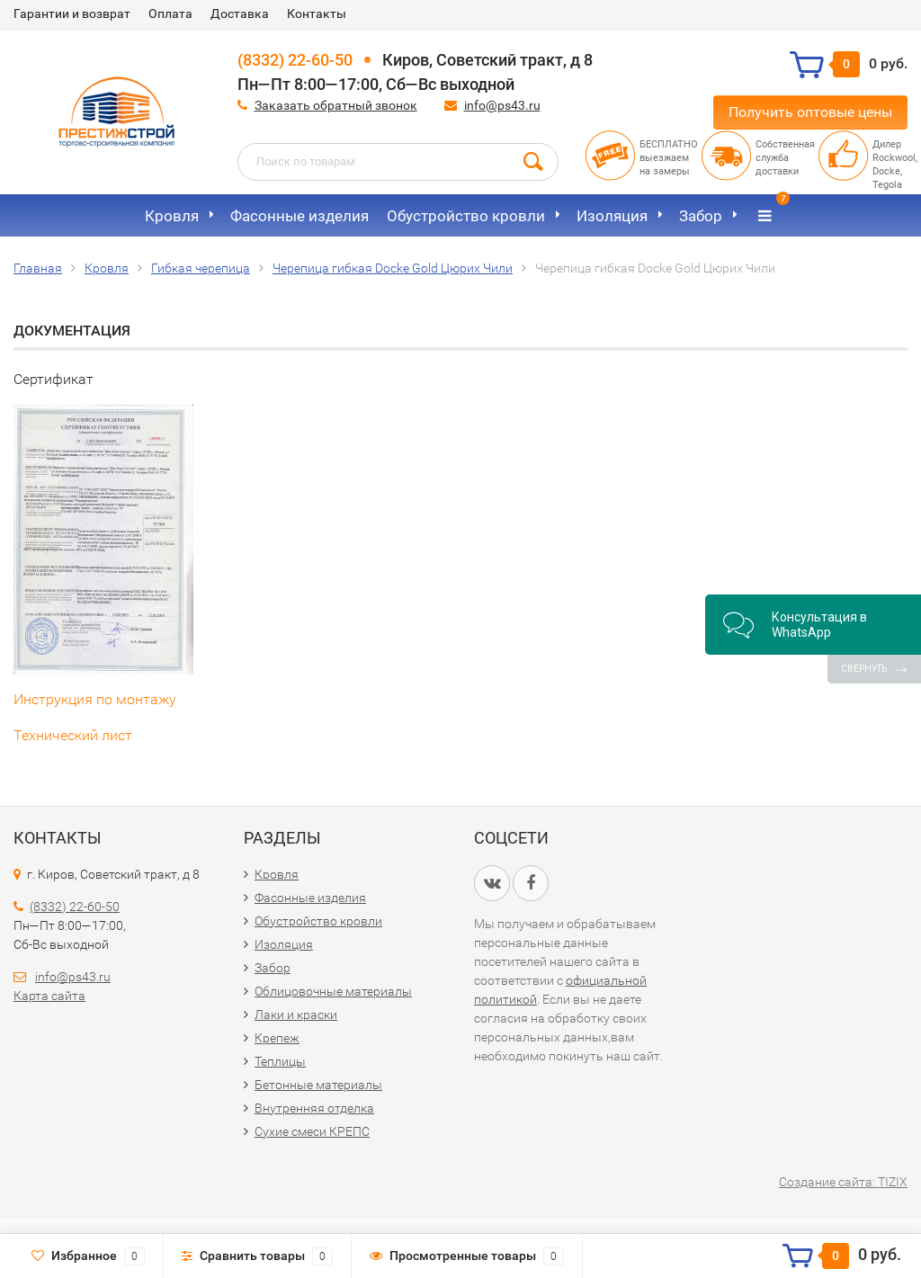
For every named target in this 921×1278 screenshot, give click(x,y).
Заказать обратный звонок (336, 105)
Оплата (170, 13)
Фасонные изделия (299, 216)
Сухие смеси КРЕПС (312, 1131)
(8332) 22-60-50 (295, 59)
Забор (700, 216)
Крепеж (277, 1038)
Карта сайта (49, 995)
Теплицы (280, 1061)
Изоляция (612, 216)
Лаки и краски (296, 1014)
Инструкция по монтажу (94, 699)
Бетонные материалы (318, 1084)
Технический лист (72, 735)
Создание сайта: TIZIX (843, 1182)
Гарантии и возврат (71, 13)
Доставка (239, 13)
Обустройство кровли (466, 216)
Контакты (316, 13)
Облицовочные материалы (333, 991)
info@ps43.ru (502, 105)
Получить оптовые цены (810, 112)
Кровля (172, 216)
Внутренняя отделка (314, 1108)
